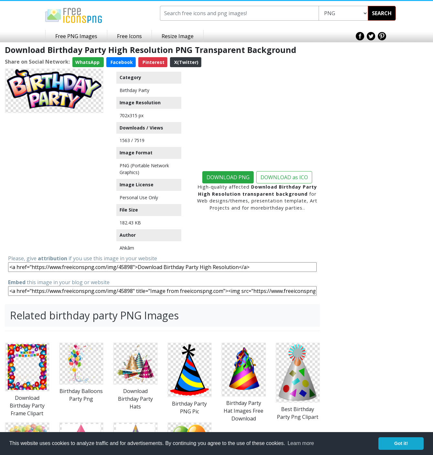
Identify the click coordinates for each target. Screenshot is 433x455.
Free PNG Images (76, 36)
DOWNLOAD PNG (227, 177)
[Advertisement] (54, 156)
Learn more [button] (301, 443)
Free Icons (129, 36)
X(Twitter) (185, 62)
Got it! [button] (401, 443)
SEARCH (382, 13)
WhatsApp (88, 62)
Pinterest (152, 62)
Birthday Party (134, 90)
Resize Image (178, 36)
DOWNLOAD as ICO (284, 177)
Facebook (121, 62)
